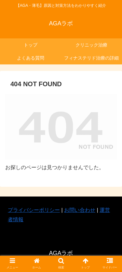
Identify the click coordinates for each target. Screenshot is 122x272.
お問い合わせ (79, 210)
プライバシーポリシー (34, 210)
